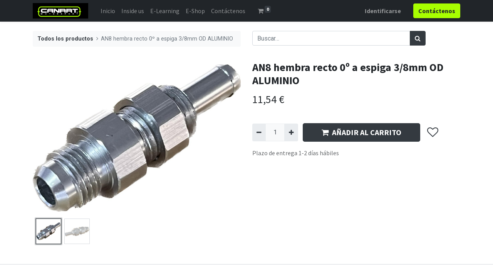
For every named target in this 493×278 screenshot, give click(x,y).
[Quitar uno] (259, 132)
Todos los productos (65, 39)
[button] (432, 132)
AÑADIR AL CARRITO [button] (361, 132)
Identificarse (383, 11)
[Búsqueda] (418, 38)
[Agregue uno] (291, 132)
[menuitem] (107, 11)
